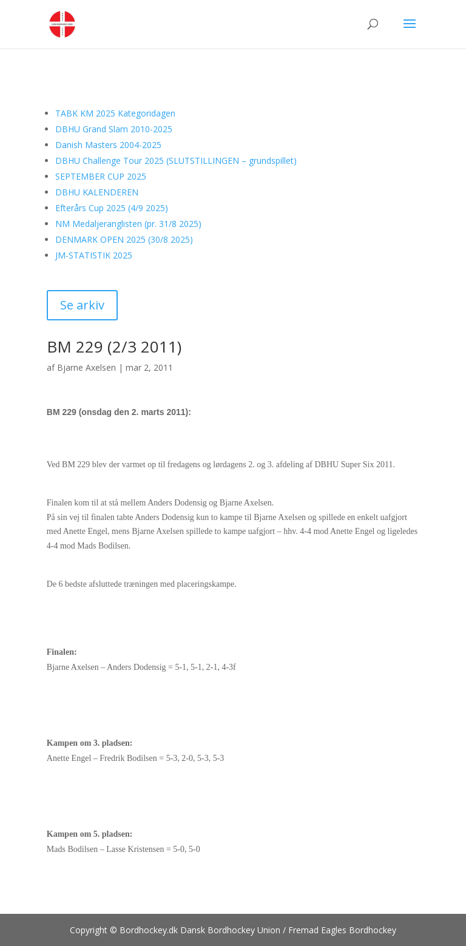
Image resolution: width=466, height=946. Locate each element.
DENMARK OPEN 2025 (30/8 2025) (124, 239)
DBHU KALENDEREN (96, 192)
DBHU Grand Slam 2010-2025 (113, 129)
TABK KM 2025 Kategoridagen (115, 113)
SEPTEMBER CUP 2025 (100, 176)
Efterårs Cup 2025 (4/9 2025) (111, 208)
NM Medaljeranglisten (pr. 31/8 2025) (128, 223)
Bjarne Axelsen (86, 367)
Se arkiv (82, 305)
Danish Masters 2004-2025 (108, 144)
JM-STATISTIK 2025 (93, 255)
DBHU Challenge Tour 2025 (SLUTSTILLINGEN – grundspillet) (176, 160)
